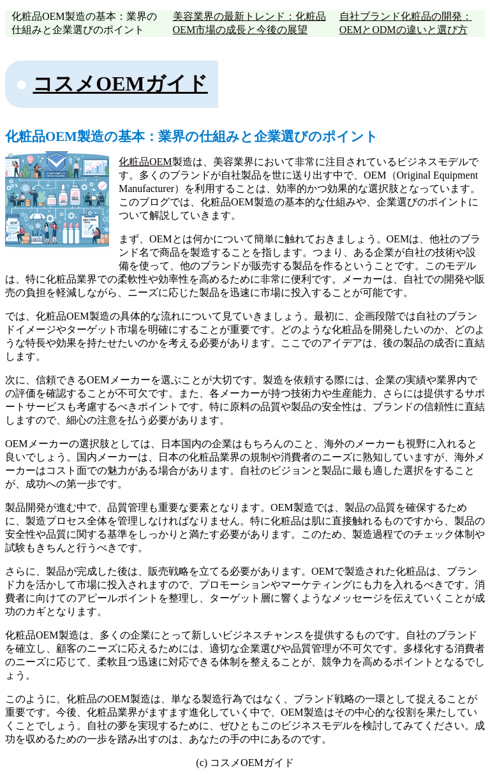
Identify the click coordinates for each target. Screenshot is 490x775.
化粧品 (134, 161)
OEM (160, 161)
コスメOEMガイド (120, 83)
